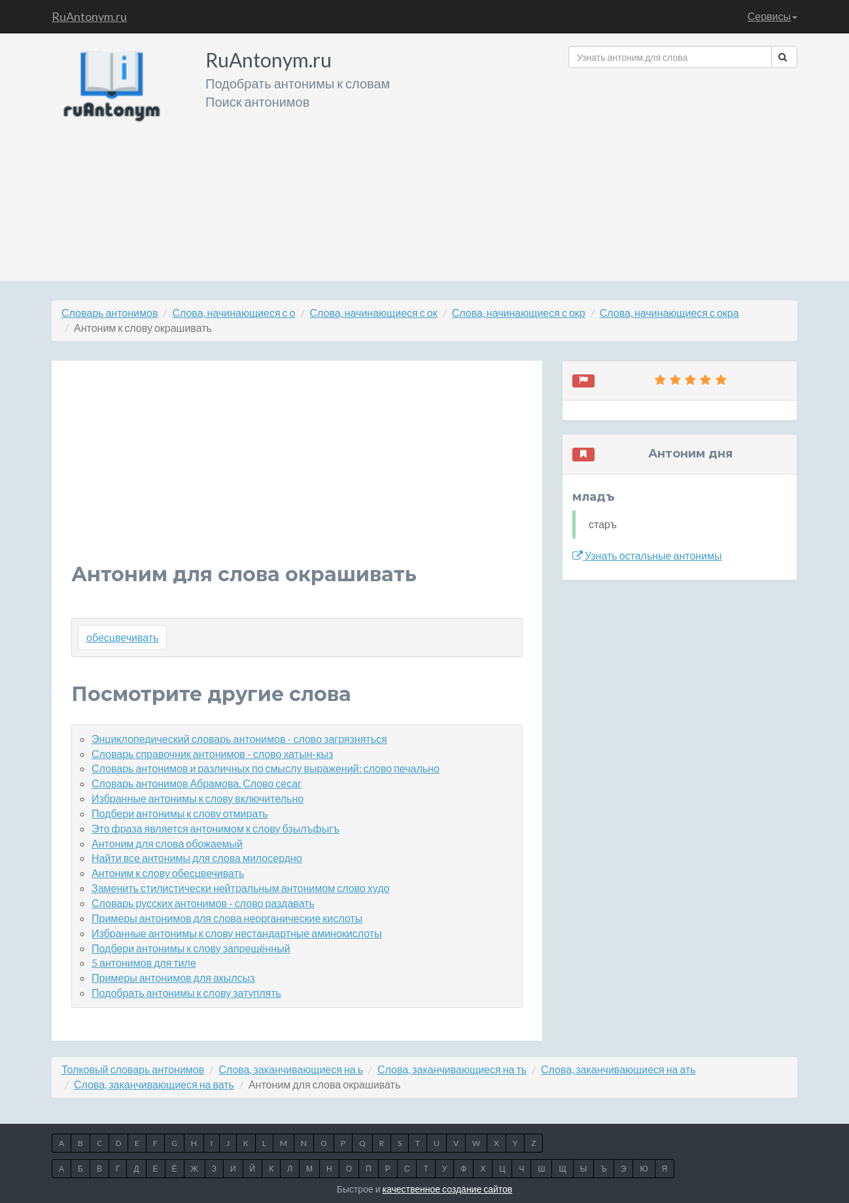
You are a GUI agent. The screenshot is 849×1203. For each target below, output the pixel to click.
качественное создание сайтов (448, 1188)
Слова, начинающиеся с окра (669, 312)
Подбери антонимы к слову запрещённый (191, 948)
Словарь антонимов (109, 312)
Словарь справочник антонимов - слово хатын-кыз (212, 753)
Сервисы (772, 16)
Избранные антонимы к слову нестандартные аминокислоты (237, 933)
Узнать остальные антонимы (647, 555)
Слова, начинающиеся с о (233, 312)
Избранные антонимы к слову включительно (197, 798)
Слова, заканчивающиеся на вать (154, 1084)
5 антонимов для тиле (144, 962)
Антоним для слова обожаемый (167, 843)
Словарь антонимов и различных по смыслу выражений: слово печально (266, 768)
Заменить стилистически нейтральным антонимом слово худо (240, 888)
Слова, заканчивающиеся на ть (452, 1069)
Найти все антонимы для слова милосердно (197, 858)
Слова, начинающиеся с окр (518, 312)
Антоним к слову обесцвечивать (168, 873)
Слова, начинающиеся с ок (374, 312)
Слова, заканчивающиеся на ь (290, 1069)
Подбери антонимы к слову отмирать (180, 813)
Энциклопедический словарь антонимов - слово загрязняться (239, 738)
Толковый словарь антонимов (132, 1069)
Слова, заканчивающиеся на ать (618, 1069)
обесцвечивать (122, 637)
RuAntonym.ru (89, 16)
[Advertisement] (682, 169)
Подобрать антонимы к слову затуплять (186, 992)
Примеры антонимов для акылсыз (173, 977)
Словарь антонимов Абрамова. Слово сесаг (197, 783)
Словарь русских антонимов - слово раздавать (203, 903)
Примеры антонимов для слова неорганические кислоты (227, 918)
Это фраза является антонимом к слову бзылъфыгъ (215, 828)
